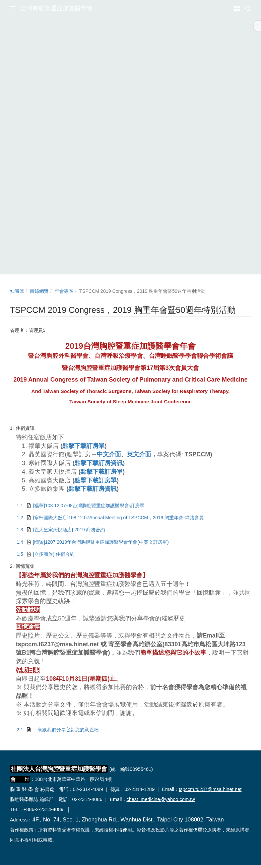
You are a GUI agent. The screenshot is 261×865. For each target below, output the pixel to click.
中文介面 (109, 454)
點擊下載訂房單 (83, 446)
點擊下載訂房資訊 (98, 463)
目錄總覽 (39, 291)
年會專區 (64, 291)
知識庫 (17, 291)
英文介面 (139, 454)
